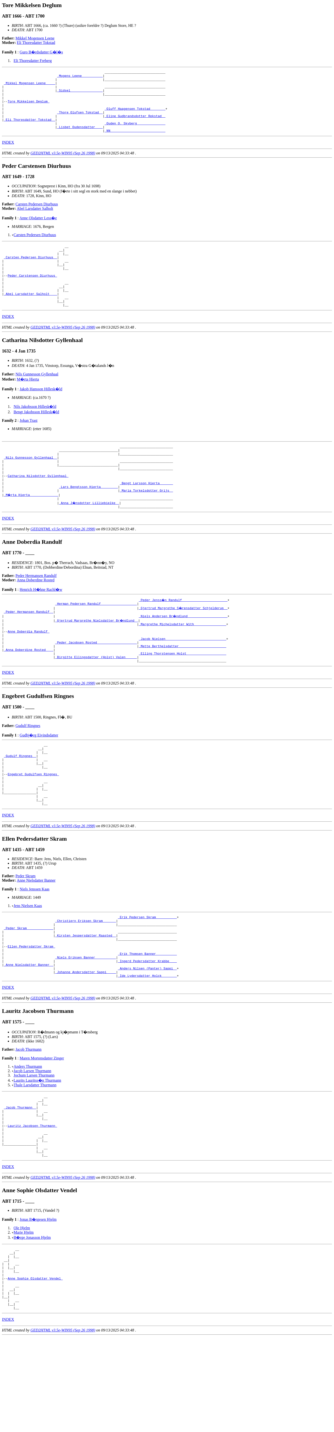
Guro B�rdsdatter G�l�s (41, 52)
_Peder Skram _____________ (28, 989)
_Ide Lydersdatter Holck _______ (147, 1046)
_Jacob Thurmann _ (20, 1180)
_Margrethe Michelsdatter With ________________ (182, 662)
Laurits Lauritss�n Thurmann (37, 1151)
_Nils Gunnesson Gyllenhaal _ (30, 485)
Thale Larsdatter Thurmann (35, 1155)
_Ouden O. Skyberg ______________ (135, 134)
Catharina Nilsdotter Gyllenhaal (38, 507)
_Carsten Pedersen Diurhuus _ (30, 272)
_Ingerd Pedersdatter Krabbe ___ (147, 1028)
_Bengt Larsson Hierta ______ (146, 516)
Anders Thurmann (28, 1137)
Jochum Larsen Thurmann (34, 1145)
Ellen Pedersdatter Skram (31, 1010)
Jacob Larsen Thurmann (32, 1141)
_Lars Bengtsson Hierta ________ (88, 520)
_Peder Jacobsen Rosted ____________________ (96, 684)
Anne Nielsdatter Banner (36, 938)
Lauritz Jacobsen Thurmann (32, 1202)
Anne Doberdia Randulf (28, 671)
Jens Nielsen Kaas (28, 963)
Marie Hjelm (24, 1315)
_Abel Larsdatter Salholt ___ (30, 316)
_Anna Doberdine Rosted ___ (28, 693)
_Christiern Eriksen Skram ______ (85, 980)
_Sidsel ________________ (80, 94)
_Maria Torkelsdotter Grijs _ (146, 525)
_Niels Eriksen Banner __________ (85, 1024)
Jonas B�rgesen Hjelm (38, 1302)
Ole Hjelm (22, 1311)
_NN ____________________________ (135, 143)
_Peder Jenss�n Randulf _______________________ (183, 636)
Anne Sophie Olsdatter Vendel (35, 1367)
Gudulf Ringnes (28, 771)
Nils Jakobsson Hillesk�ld (35, 431)
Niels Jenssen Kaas (34, 947)
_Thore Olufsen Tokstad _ (80, 121)
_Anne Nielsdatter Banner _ (28, 1032)
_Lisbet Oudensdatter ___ (80, 138)
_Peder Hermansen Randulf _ (28, 649)
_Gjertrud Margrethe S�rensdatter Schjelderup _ (183, 644)
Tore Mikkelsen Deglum (28, 108)
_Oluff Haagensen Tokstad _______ (135, 116)
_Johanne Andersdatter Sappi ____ (85, 1041)
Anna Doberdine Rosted (36, 616)
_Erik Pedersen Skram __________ (147, 975)
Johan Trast (28, 445)
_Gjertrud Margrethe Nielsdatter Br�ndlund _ (97, 657)
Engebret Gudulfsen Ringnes (33, 826)
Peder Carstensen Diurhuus (32, 294)
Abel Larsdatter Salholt (35, 221)
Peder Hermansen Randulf (36, 611)
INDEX (8, 155)
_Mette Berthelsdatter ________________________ (182, 688)
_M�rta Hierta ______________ (31, 529)
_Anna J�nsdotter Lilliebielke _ (89, 538)
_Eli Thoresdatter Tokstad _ (29, 130)
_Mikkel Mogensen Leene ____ (29, 86)
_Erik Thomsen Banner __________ (147, 1019)
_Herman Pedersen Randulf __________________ (96, 640)
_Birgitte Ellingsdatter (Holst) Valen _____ (96, 701)
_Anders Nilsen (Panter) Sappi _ (147, 1037)
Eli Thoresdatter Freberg (33, 61)
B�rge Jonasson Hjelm (32, 1320)
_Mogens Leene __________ (80, 77)
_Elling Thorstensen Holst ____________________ (182, 697)
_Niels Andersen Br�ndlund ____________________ (183, 653)
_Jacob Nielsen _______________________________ (182, 679)
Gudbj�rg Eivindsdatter (38, 780)
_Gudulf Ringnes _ (20, 804)
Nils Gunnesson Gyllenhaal (37, 399)
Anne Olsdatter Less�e (38, 230)
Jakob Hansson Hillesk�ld (40, 414)
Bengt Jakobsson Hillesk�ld (36, 437)
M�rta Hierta (28, 404)
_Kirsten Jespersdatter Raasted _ (85, 997)
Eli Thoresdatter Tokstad (36, 42)
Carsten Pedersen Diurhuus (37, 216)
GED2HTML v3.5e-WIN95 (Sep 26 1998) (62, 165)
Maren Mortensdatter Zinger (41, 1128)
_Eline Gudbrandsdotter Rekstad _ (135, 125)
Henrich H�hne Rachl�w (40, 625)
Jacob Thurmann (29, 1120)
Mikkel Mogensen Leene (35, 38)
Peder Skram (26, 934)
